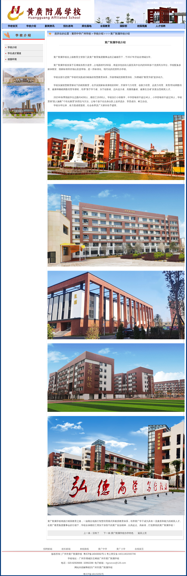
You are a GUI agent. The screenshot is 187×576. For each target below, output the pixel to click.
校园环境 (12, 59)
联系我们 (178, 2)
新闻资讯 (49, 26)
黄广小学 (120, 549)
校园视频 (142, 26)
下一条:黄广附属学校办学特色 (118, 533)
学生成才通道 (14, 53)
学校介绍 (31, 26)
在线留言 (139, 549)
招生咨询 (68, 26)
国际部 (123, 26)
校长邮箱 (66, 549)
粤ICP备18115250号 (93, 574)
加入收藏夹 (152, 2)
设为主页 (166, 2)
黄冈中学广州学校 (81, 33)
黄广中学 (102, 549)
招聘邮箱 (47, 549)
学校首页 (13, 26)
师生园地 (86, 26)
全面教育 (105, 26)
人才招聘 (160, 26)
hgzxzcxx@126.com (116, 563)
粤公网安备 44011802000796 (121, 554)
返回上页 (142, 533)
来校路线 (84, 549)
